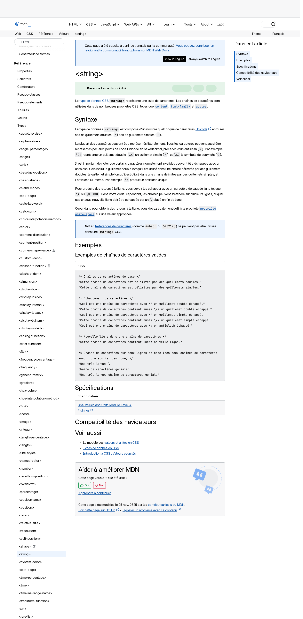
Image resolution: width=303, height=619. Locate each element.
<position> (26, 507)
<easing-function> (32, 336)
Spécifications (246, 66)
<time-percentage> (32, 577)
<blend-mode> (29, 188)
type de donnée (90, 101)
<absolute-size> (30, 133)
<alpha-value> (29, 141)
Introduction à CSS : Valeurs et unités (109, 453)
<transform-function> (34, 601)
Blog (221, 24)
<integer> (26, 429)
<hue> (23, 406)
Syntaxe (242, 54)
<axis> (24, 165)
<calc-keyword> (31, 203)
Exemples (243, 60)
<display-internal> (31, 305)
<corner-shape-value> (35, 250)
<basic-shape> (29, 180)
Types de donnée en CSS (101, 448)
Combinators (26, 87)
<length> (25, 445)
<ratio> (24, 515)
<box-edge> (28, 196)
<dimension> (28, 281)
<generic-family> (31, 375)
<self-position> (30, 539)
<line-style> (27, 453)
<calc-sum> (27, 211)
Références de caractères (113, 226)
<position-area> (30, 500)
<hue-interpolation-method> (39, 398)
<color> (24, 227)
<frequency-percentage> (37, 359)
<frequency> (28, 367)
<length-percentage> (34, 437)
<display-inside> (30, 297)
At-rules (23, 110)
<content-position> (32, 242)
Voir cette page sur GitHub (96, 510)
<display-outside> (31, 328)
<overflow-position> (33, 476)
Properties (24, 71)
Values (22, 118)
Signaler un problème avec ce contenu (150, 510)
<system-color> (30, 562)
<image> (25, 422)
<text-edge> (28, 570)
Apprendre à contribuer (94, 493)
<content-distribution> (35, 235)
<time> (24, 585)
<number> (26, 468)
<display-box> (29, 289)
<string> (25, 554)
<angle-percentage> (33, 149)
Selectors (24, 79)
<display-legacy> (31, 313)
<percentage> (29, 492)
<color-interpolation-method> (40, 219)
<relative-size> (29, 523)
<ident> (24, 414)
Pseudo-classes (28, 94)
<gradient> (26, 383)
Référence (22, 63)
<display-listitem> (31, 320)
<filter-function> (30, 344)
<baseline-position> (33, 172)
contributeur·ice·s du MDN (166, 505)
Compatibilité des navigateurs (256, 73)
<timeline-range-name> (35, 593)
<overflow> (27, 484)
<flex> (23, 352)
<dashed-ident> (30, 274)
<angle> (25, 157)
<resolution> (28, 531)
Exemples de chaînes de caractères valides (120, 255)
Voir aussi (243, 79)
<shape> (25, 546)
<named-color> (30, 461)
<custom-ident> (30, 258)
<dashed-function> (32, 266)
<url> (23, 609)
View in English (174, 59)
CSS (105, 101)
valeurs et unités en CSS (121, 442)
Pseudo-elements (30, 102)
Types (21, 126)
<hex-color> (28, 390)
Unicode (201, 129)
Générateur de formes (34, 54)
